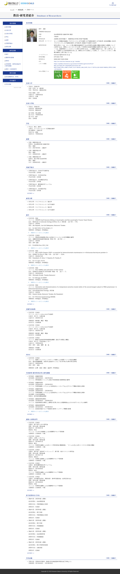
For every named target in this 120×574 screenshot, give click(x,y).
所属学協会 (9, 43)
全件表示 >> (31, 193)
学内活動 (8, 84)
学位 (7, 37)
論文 (7, 54)
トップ (12, 9)
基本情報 (8, 27)
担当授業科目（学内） (12, 76)
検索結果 (20, 9)
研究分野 (8, 46)
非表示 (113, 83)
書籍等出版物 (10, 57)
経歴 (7, 40)
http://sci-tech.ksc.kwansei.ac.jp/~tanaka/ (68, 61)
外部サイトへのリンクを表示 (39, 232)
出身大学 (8, 30)
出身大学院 (9, 33)
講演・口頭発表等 (11, 69)
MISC (7, 61)
